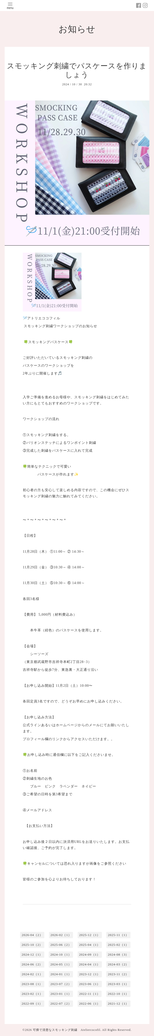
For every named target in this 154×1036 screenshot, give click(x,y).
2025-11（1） (118, 935)
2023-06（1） (89, 984)
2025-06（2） (60, 945)
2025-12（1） (89, 935)
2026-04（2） (32, 935)
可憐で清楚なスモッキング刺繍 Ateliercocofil (66, 1030)
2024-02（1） (32, 974)
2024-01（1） (60, 974)
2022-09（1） (32, 1003)
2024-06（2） (32, 964)
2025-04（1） (89, 945)
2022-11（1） (89, 994)
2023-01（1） (60, 994)
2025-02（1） (118, 945)
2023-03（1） (118, 984)
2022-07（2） (60, 1003)
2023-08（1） (32, 984)
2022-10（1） (118, 994)
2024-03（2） (118, 964)
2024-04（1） (89, 964)
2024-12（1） (32, 954)
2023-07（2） (60, 984)
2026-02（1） (60, 935)
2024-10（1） (60, 954)
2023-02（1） (32, 994)
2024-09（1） (89, 954)
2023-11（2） (118, 974)
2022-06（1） (89, 1003)
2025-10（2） (32, 945)
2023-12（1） (89, 974)
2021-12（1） (118, 1003)
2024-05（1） (60, 964)
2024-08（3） (118, 954)
